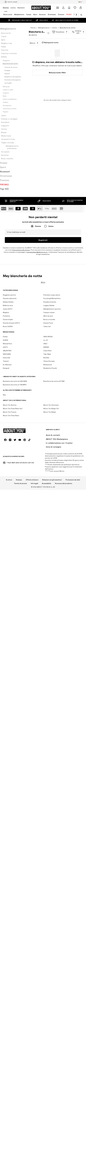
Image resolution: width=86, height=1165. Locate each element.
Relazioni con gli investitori (52, 1013)
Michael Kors (7, 924)
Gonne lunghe (8, 900)
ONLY (45, 924)
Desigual (6, 949)
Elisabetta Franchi (50, 949)
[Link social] (5, 973)
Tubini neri (47, 907)
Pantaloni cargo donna (51, 876)
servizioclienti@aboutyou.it (37, 852)
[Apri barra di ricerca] (80, 15)
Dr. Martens (7, 945)
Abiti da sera (48, 897)
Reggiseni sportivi (9, 876)
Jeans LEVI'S (7, 890)
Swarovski (6, 938)
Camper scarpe (49, 893)
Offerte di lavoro (32, 1013)
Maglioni (6, 893)
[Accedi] (63, 7)
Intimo (54, 28)
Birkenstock (47, 945)
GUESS (5, 921)
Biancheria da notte (68, 28)
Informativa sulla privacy (21, 850)
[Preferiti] (74, 7)
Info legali (34, 1017)
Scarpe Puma (48, 904)
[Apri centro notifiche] (69, 8)
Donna (6, 8)
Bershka (46, 938)
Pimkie (5, 917)
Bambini (21, 8)
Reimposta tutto (49, 42)
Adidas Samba (8, 883)
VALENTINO (7, 931)
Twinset (6, 942)
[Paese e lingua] (80, 2)
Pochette (6, 897)
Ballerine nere (8, 886)
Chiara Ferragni (49, 942)
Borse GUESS (8, 907)
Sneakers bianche (49, 883)
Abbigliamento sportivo (52, 890)
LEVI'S (5, 928)
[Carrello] (80, 7)
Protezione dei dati (73, 1013)
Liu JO (45, 921)
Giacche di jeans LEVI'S (11, 904)
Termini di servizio (20, 1017)
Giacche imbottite (10, 879)
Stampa (19, 1013)
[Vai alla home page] (41, 8)
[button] (60, 32)
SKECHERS (7, 935)
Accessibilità (46, 1017)
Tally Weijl (47, 935)
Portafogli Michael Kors (52, 879)
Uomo (13, 8)
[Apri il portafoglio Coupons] (57, 7)
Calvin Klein (47, 931)
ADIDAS (46, 928)
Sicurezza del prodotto (63, 1017)
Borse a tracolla (49, 900)
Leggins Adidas (48, 886)
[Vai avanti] (76, 15)
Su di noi (9, 1013)
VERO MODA (48, 917)
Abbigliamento (44, 28)
